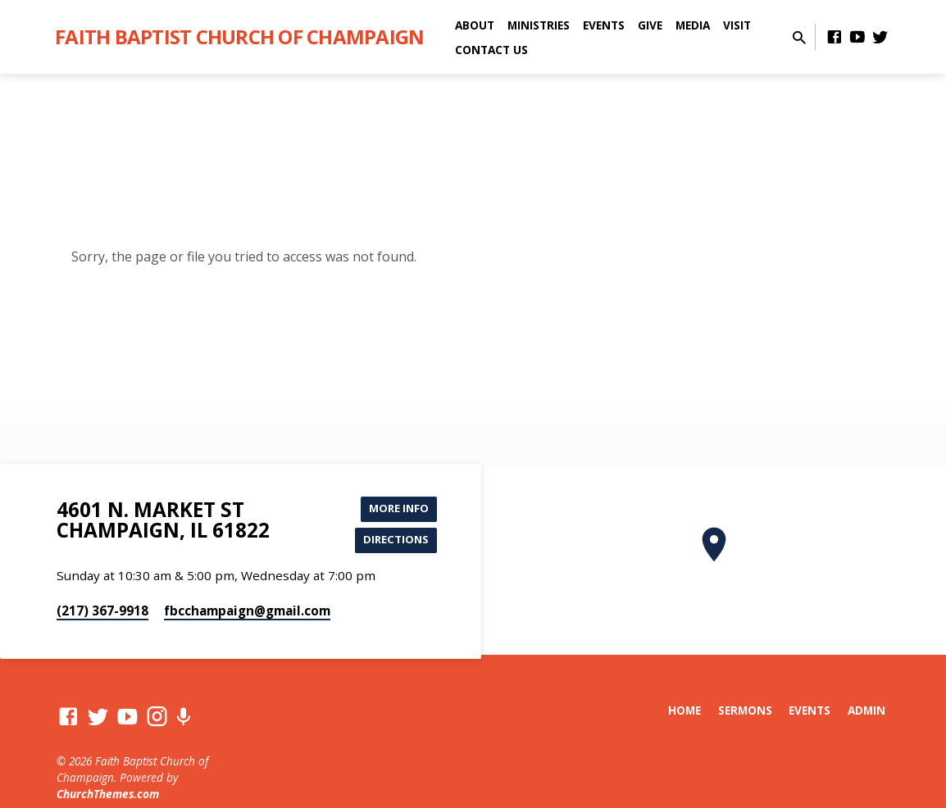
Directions (394, 542)
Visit (737, 25)
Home (684, 713)
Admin (866, 713)
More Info (395, 509)
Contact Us (491, 49)
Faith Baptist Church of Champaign (239, 36)
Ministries (538, 25)
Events (604, 25)
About (474, 25)
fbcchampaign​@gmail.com (247, 614)
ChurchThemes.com (108, 798)
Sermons (745, 713)
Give (650, 25)
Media (692, 25)
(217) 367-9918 (102, 614)
